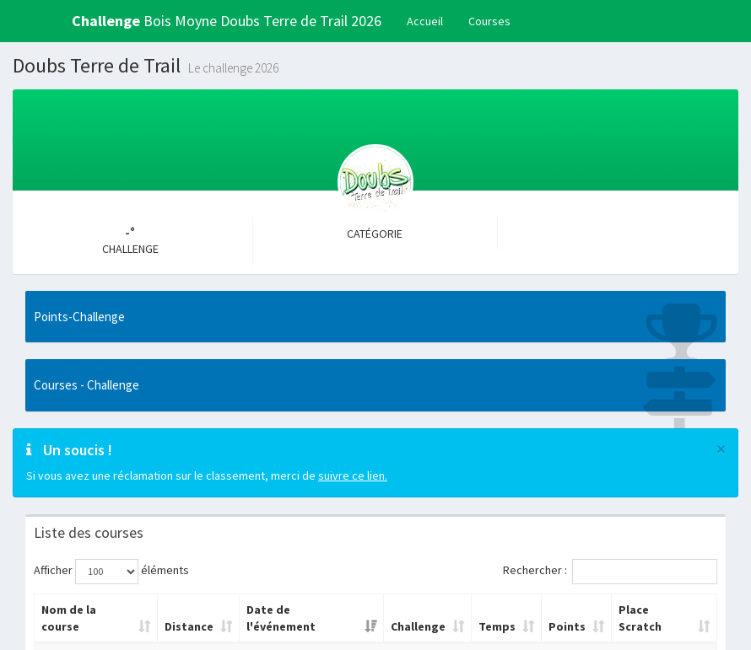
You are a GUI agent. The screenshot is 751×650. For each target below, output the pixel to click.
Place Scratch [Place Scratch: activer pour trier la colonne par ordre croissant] (640, 618)
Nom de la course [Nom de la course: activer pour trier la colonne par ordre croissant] (68, 618)
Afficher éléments (111, 571)
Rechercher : (610, 571)
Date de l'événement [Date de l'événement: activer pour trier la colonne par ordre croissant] (281, 618)
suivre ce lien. (352, 475)
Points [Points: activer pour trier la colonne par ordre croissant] (567, 626)
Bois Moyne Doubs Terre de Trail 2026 (226, 20)
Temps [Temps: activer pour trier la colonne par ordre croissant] (497, 626)
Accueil (425, 21)
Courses (489, 21)
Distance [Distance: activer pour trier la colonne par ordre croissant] (189, 626)
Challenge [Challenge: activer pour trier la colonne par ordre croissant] (418, 626)
